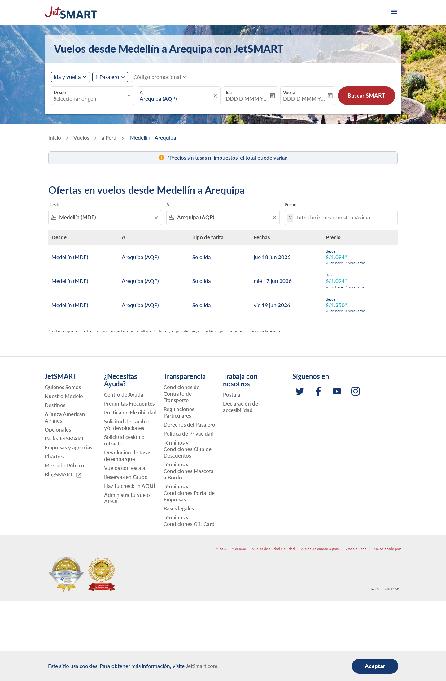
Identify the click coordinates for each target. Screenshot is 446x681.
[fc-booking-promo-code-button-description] (157, 77)
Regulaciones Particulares (179, 412)
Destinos (55, 405)
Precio (290, 204)
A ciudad (239, 548)
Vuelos (81, 137)
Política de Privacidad (189, 433)
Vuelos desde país (387, 548)
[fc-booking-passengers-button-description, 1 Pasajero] (107, 77)
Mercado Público (64, 465)
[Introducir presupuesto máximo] (344, 217)
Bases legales (179, 508)
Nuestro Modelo (64, 396)
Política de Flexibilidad (130, 412)
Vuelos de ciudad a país (319, 548)
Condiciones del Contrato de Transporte (182, 393)
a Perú (109, 137)
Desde (60, 92)
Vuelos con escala (124, 468)
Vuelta (289, 92)
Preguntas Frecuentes (129, 403)
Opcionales (58, 429)
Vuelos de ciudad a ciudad (273, 548)
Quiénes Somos (63, 387)
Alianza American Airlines (65, 417)
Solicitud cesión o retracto (124, 440)
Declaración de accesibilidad (240, 406)
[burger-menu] (393, 12)
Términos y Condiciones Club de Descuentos (188, 449)
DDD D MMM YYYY (247, 99)
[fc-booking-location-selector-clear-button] (216, 96)
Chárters (54, 456)
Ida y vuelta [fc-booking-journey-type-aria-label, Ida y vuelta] (67, 77)
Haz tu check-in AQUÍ (129, 486)
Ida (229, 92)
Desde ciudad (355, 548)
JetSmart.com (201, 666)
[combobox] (89, 99)
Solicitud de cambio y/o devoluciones (127, 424)
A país (221, 548)
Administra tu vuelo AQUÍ (127, 498)
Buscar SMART (366, 95)
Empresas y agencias (68, 447)
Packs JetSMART (64, 438)
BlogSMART (63, 474)
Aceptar (375, 665)
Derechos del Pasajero (189, 424)
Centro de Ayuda (123, 394)
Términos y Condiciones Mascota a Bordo (189, 471)
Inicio (54, 137)
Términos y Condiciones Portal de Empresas (189, 493)
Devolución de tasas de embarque (127, 455)
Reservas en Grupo (126, 477)
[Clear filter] (156, 217)
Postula (231, 394)
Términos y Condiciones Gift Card (189, 520)
